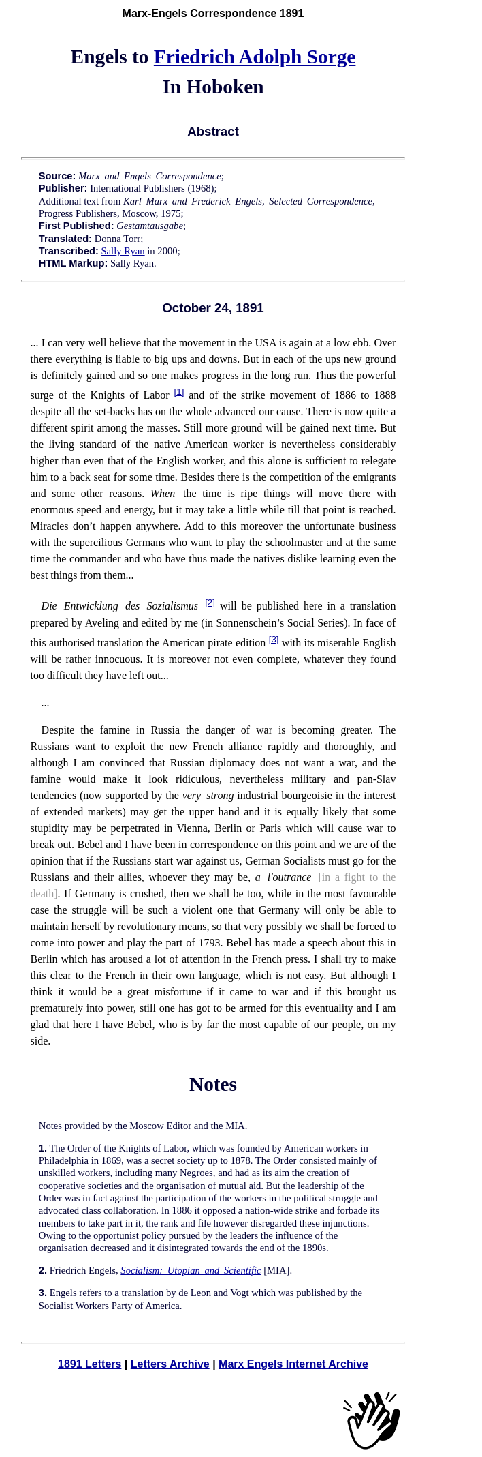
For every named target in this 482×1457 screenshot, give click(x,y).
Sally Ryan (122, 250)
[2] (210, 602)
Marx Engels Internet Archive (293, 1364)
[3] (274, 639)
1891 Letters (89, 1364)
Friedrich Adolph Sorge (255, 56)
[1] (179, 392)
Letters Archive (170, 1364)
